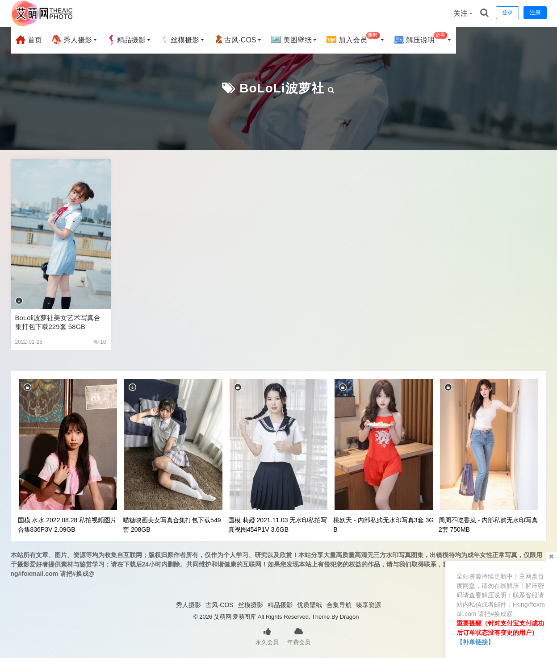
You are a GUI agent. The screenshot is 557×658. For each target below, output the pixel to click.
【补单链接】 (475, 642)
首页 (28, 39)
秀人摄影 (71, 39)
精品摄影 (126, 39)
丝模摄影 (179, 39)
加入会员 (353, 38)
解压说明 (421, 38)
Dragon (349, 616)
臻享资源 (368, 604)
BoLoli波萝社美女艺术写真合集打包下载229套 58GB (58, 322)
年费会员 (298, 636)
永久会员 (267, 636)
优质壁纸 (309, 604)
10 (99, 342)
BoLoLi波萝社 (281, 88)
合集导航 (339, 604)
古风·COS (235, 39)
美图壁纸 (291, 39)
